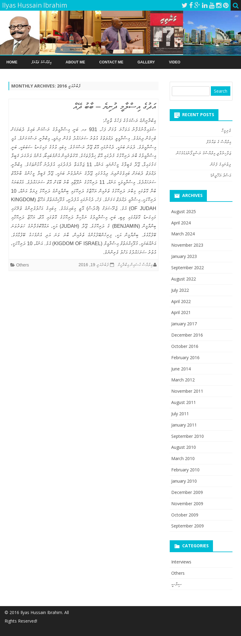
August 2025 (183, 211)
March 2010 (183, 458)
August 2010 (183, 447)
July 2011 (180, 413)
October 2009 (184, 515)
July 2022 (180, 290)
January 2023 (184, 256)
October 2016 (184, 346)
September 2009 (187, 526)
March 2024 (183, 234)
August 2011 (183, 402)
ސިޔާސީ (176, 584)
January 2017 (184, 324)
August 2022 (183, 279)
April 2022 (181, 301)
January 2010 (184, 481)
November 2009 (187, 503)
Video (174, 62)
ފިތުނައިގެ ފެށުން (220, 164)
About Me (75, 62)
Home (11, 62)
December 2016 (187, 335)
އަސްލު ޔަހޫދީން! (221, 175)
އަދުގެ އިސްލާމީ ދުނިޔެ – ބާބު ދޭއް (114, 106)
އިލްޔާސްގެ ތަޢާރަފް (41, 62)
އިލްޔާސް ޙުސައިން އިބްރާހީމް (135, 264)
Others (22, 265)
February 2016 (185, 357)
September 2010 (187, 436)
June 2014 (181, 369)
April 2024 (181, 223)
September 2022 (187, 267)
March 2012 (183, 380)
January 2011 (184, 425)
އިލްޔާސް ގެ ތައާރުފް (218, 141)
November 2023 (187, 245)
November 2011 (187, 391)
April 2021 (181, 312)
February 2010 (185, 470)
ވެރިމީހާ (226, 130)
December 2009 (187, 492)
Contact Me (111, 62)
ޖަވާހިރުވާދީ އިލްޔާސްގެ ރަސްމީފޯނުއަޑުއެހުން (203, 153)
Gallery (146, 62)
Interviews (181, 562)
